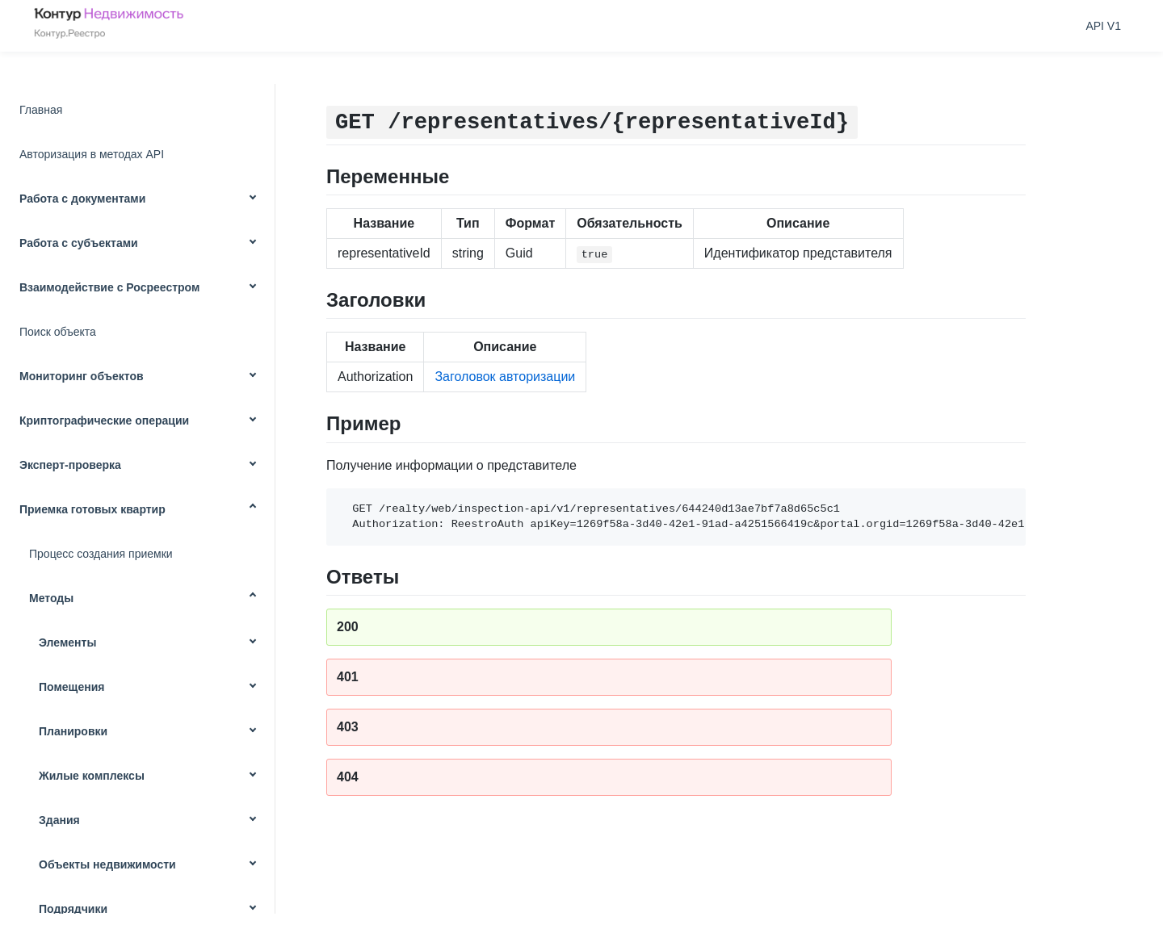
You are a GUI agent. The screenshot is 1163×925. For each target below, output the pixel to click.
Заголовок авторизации (505, 376)
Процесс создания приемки (101, 553)
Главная (40, 109)
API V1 (1103, 25)
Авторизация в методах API (91, 154)
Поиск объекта (57, 331)
